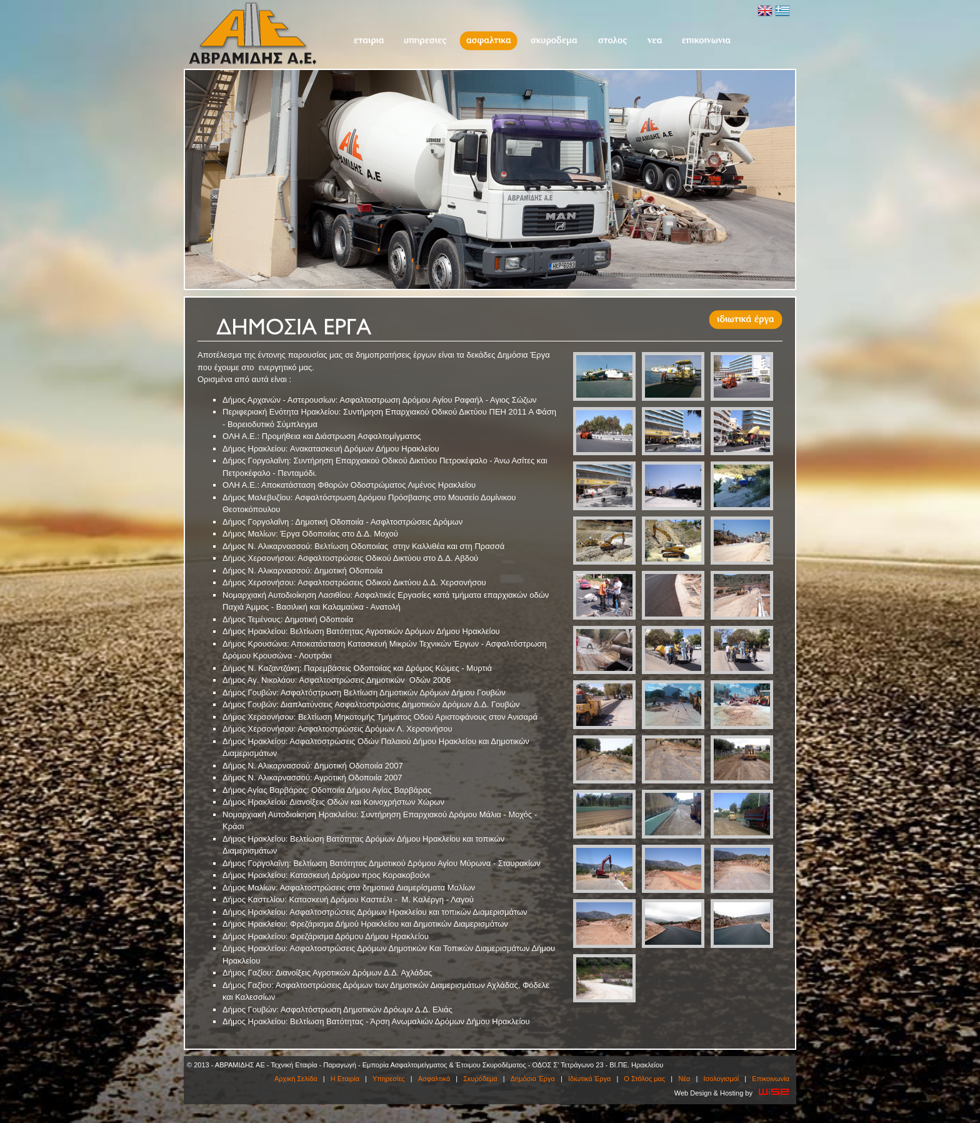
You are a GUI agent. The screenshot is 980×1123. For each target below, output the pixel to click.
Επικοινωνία (706, 41)
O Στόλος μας (612, 41)
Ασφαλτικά (488, 41)
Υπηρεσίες (425, 41)
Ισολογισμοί (721, 1078)
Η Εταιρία (368, 41)
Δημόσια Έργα (533, 1078)
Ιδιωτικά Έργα (589, 1078)
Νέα (654, 41)
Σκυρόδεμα (554, 41)
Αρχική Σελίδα (296, 1078)
